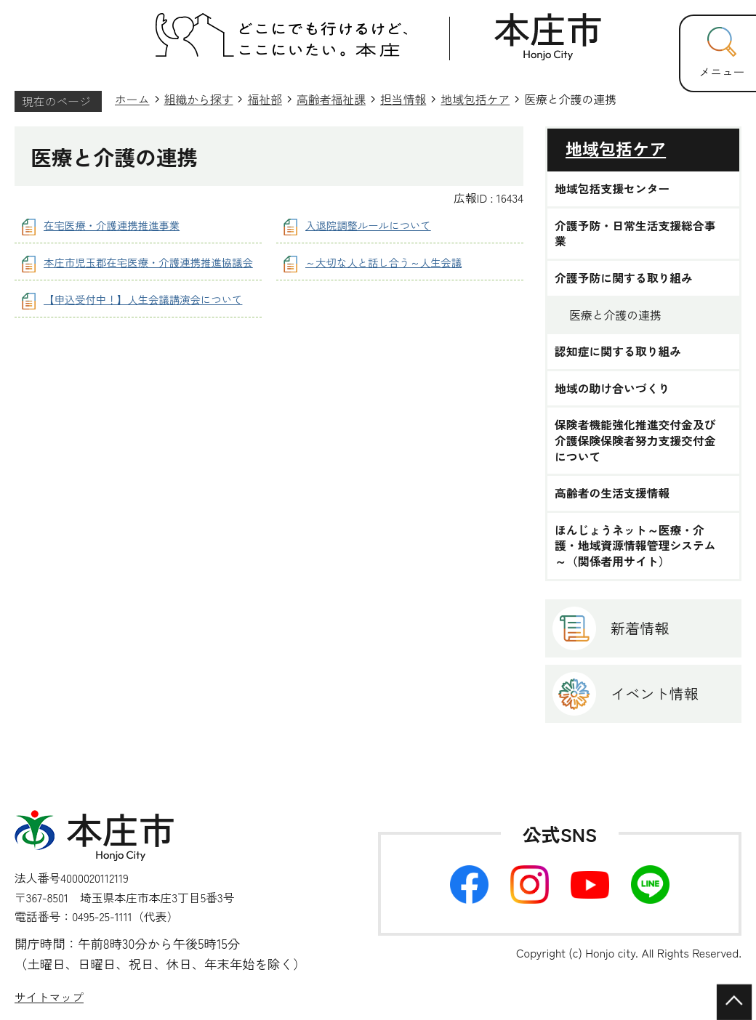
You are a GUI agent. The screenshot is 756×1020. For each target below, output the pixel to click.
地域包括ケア (475, 99)
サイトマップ (49, 997)
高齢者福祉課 (331, 99)
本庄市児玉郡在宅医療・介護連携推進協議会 (148, 262)
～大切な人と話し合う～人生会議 (383, 262)
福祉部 (264, 99)
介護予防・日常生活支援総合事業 (635, 233)
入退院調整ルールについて (368, 224)
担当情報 (403, 99)
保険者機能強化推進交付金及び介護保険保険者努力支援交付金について (635, 440)
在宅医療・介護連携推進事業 (112, 224)
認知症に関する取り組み (618, 352)
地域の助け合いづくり (612, 389)
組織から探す (198, 99)
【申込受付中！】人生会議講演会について (143, 299)
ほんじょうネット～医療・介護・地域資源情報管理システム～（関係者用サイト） (635, 546)
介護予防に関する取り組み (624, 278)
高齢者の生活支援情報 (612, 493)
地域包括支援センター (612, 189)
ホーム (132, 99)
